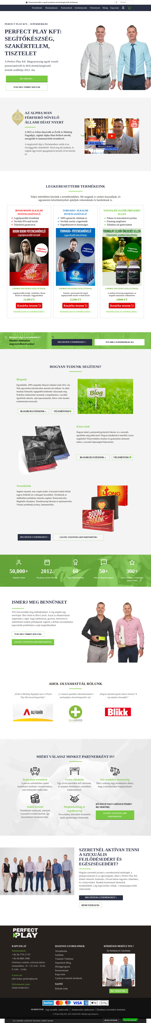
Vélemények (94, 8)
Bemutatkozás (52, 8)
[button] (29, 305)
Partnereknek (66, 8)
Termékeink (37, 8)
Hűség (105, 8)
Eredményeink (81, 8)
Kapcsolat (114, 8)
